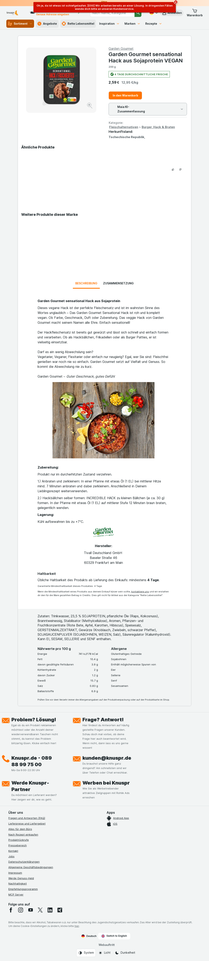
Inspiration (109, 23)
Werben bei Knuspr (106, 783)
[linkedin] (50, 910)
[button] (195, 12)
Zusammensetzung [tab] (118, 283)
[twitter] (40, 910)
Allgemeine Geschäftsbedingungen (30, 867)
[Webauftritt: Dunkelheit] (125, 953)
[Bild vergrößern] (90, 106)
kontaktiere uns (140, 591)
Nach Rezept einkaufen (23, 834)
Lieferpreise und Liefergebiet (27, 823)
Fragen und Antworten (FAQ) (26, 818)
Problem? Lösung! (33, 720)
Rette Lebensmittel (78, 24)
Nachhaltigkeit (17, 883)
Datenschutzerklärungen (24, 861)
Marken (132, 23)
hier (76, 926)
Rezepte (153, 23)
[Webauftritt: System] (86, 953)
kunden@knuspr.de (106, 758)
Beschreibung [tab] (86, 283)
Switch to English (114, 936)
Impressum (15, 872)
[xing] (59, 910)
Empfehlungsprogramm (23, 889)
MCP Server (15, 894)
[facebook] (10, 910)
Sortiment (20, 24)
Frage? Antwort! (103, 720)
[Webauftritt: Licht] (104, 953)
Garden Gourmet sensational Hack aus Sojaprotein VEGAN (146, 57)
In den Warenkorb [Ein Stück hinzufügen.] (125, 95)
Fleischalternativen (123, 127)
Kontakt (13, 850)
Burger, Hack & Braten (158, 127)
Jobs (11, 856)
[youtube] (30, 910)
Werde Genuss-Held (21, 878)
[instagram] (20, 910)
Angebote (47, 24)
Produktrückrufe (18, 839)
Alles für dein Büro (20, 829)
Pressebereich (17, 845)
